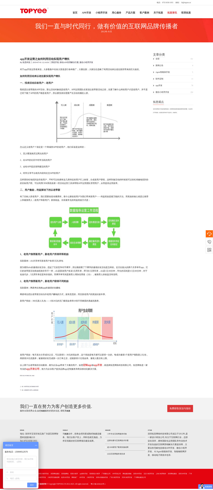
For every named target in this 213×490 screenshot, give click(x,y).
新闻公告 (173, 67)
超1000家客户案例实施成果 (117, 448)
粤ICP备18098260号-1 (98, 485)
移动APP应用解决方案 (69, 64)
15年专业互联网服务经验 (116, 435)
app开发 (173, 87)
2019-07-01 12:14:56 (41, 64)
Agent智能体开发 (173, 74)
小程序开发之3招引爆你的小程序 (31, 388)
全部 (173, 61)
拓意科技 (26, 64)
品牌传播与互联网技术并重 (117, 442)
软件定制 (173, 81)
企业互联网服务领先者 (115, 455)
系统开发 (55, 64)
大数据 (33, 377)
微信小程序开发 (86, 64)
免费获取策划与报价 (180, 409)
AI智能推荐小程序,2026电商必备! (31, 392)
